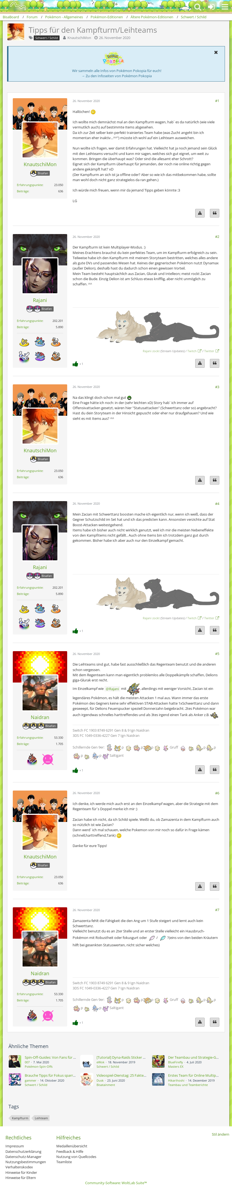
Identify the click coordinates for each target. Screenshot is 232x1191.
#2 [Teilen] (217, 236)
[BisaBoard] (14, 6)
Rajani (114, 688)
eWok (100, 1062)
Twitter (209, 351)
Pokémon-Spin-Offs (38, 1066)
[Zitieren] (214, 213)
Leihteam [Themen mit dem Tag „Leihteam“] (41, 1118)
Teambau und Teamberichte (188, 1085)
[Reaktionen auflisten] (79, 363)
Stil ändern (220, 1134)
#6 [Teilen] (217, 793)
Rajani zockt (151, 351)
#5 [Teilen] (217, 653)
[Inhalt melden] (200, 213)
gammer (30, 1080)
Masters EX (175, 1066)
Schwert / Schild (108, 1066)
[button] (224, 6)
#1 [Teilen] (217, 100)
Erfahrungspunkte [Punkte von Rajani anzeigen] (30, 321)
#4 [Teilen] (217, 503)
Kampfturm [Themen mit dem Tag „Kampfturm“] (20, 1118)
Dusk (100, 1080)
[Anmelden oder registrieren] (211, 6)
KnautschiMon (79, 37)
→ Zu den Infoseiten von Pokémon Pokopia (116, 75)
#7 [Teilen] (217, 909)
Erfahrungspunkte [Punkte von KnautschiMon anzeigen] (30, 185)
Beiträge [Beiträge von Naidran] (23, 744)
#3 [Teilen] (217, 386)
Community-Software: (116, 1182)
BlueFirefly (175, 1062)
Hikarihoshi (176, 1080)
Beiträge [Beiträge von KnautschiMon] (23, 191)
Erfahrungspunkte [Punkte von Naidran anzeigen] (30, 737)
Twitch (192, 351)
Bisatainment (106, 1085)
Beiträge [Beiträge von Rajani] (23, 327)
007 (27, 1062)
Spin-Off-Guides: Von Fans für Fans (53, 1057)
